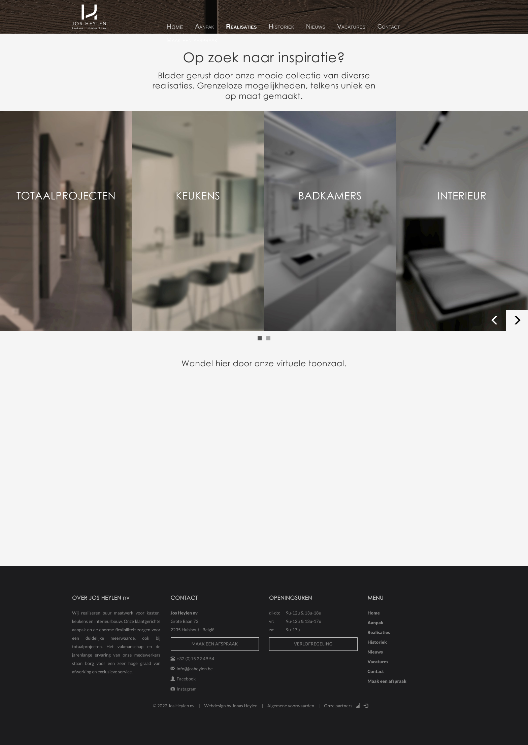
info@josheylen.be (195, 668)
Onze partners (338, 705)
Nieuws (316, 26)
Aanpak (204, 26)
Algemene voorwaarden (291, 705)
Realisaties (241, 26)
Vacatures (351, 26)
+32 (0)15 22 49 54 (195, 658)
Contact (388, 26)
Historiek (281, 26)
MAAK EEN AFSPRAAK (215, 643)
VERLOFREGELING (313, 643)
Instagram (187, 689)
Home (174, 27)
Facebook (186, 678)
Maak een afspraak (192, 40)
